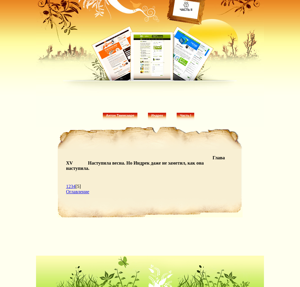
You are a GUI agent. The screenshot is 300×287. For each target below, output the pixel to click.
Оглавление (77, 191)
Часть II (186, 9)
